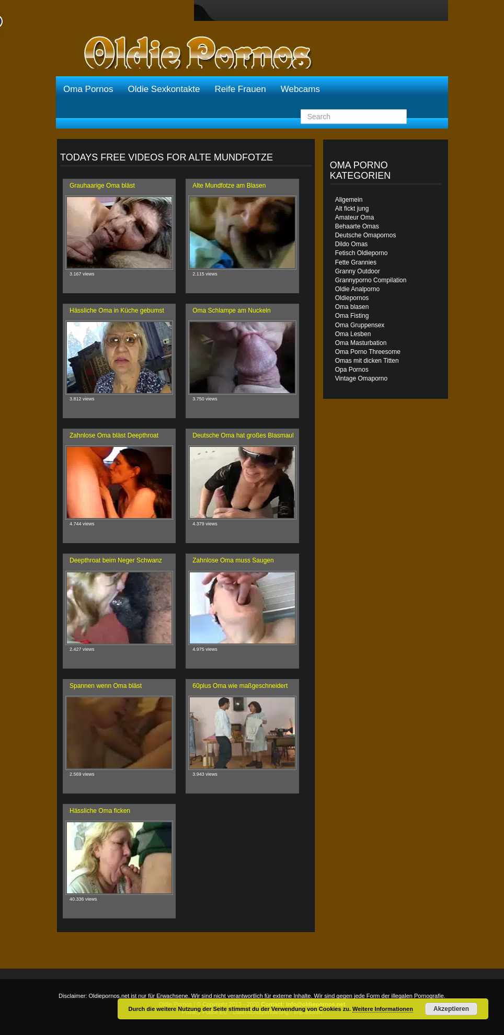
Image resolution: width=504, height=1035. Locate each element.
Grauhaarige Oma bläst (102, 185)
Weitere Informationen (382, 1009)
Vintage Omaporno (361, 378)
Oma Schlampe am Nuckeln (231, 310)
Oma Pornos (88, 89)
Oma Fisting (352, 315)
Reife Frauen (240, 89)
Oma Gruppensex (360, 325)
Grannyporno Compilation (371, 280)
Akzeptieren (451, 1009)
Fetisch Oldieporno (361, 253)
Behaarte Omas (357, 226)
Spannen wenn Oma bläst (106, 685)
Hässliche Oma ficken (100, 810)
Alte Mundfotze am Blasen (229, 185)
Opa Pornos (352, 369)
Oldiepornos (352, 298)
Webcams (300, 89)
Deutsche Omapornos (365, 235)
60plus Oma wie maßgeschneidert (240, 685)
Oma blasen (352, 306)
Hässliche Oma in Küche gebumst (117, 310)
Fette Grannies (355, 262)
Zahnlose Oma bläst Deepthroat (114, 435)
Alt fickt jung (352, 208)
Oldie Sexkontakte (164, 89)
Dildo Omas (351, 244)
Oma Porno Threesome (367, 351)
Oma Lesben (353, 334)
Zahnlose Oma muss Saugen (232, 560)
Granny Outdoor (357, 271)
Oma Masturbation (361, 343)
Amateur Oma (354, 217)
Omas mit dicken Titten (367, 360)
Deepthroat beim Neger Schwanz (116, 560)
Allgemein (349, 199)
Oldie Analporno (357, 289)
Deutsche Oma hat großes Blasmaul (242, 435)
